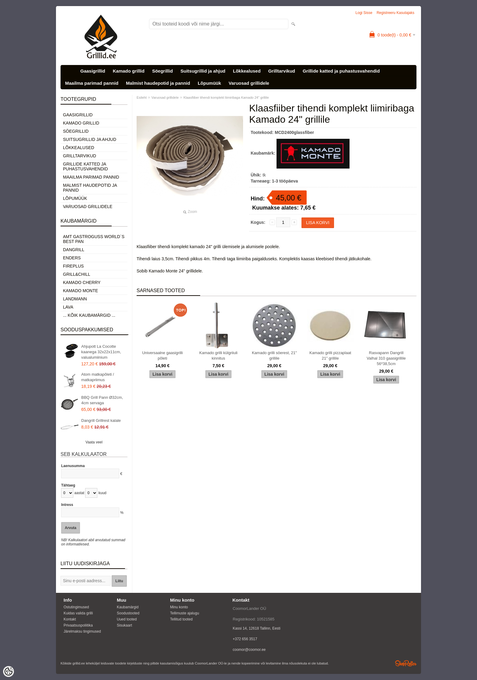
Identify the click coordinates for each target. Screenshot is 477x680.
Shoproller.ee (405, 663)
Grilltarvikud (281, 70)
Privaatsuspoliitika (78, 625)
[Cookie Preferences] (8, 671)
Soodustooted (128, 613)
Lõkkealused (247, 70)
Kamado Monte (80, 290)
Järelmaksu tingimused (82, 631)
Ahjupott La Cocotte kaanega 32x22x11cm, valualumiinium (101, 352)
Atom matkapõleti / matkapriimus (97, 377)
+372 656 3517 (245, 639)
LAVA (68, 307)
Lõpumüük (209, 83)
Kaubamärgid (127, 607)
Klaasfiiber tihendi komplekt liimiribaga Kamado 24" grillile (226, 97)
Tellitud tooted (181, 619)
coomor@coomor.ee (249, 650)
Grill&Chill (76, 274)
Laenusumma (73, 466)
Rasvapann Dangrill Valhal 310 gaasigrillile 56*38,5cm (386, 358)
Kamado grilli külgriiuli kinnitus (218, 355)
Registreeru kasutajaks (395, 13)
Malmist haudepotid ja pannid (158, 83)
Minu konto (179, 607)
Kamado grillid (128, 70)
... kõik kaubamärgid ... (89, 315)
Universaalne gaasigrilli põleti (162, 355)
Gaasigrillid (92, 70)
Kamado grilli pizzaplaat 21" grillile (330, 355)
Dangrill (73, 249)
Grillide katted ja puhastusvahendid (341, 70)
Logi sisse (364, 13)
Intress (67, 505)
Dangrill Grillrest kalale (101, 420)
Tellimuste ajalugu (184, 613)
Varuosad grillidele (249, 83)
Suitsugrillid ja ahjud (202, 70)
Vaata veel (94, 442)
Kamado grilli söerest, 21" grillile (274, 355)
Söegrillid (162, 70)
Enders (72, 257)
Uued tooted (127, 619)
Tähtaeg (68, 485)
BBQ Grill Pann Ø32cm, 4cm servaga (102, 400)
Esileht (142, 97)
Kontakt (70, 619)
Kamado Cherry (81, 282)
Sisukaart (124, 625)
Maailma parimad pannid (91, 83)
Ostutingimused (76, 607)
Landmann (75, 298)
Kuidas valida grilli (78, 613)
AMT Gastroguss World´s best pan (93, 239)
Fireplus (73, 266)
